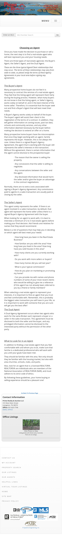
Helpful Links (10, 482)
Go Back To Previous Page (29, 393)
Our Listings (9, 472)
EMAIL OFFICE (8, 410)
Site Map (7, 496)
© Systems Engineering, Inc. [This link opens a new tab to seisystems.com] (30, 528)
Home (5, 491)
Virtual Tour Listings (14, 487)
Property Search (11, 467)
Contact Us (8, 458)
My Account (9, 463)
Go (57, 35)
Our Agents (8, 477)
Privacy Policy (10, 501)
